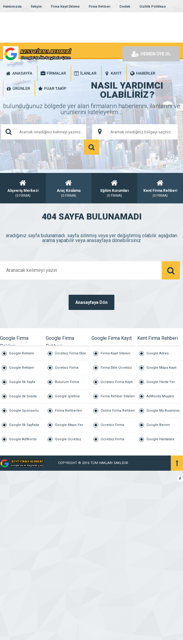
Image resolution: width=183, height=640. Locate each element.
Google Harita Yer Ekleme (160, 384)
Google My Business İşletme (163, 413)
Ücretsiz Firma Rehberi (66, 370)
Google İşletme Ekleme (67, 399)
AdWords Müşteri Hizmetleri (160, 399)
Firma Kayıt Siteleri (115, 353)
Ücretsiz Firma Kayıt (116, 382)
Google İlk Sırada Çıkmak (23, 399)
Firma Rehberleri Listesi (68, 413)
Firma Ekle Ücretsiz (116, 368)
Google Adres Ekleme (157, 356)
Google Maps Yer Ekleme (69, 427)
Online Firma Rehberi (118, 411)
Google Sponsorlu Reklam (24, 413)
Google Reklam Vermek (21, 370)
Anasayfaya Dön (91, 302)
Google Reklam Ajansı (21, 356)
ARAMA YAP (91, 147)
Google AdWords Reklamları (23, 441)
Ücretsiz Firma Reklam (112, 441)
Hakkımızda (12, 7)
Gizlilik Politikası (152, 7)
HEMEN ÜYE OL (151, 54)
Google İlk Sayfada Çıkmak (24, 427)
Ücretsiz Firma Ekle (70, 353)
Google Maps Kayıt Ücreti (161, 370)
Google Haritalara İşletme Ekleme (160, 441)
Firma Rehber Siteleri (118, 396)
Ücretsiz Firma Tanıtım (112, 427)
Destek (125, 7)
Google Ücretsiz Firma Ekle (68, 441)
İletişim (36, 7)
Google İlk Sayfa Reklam (22, 384)
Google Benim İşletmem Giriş (158, 427)
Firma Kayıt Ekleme (65, 7)
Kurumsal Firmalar (145, 463)
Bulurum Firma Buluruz (67, 384)
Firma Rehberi (99, 7)
